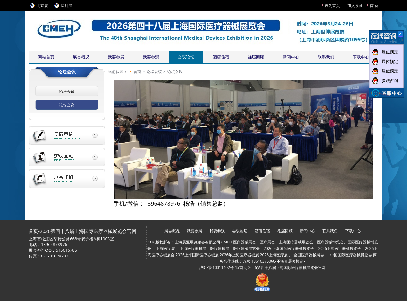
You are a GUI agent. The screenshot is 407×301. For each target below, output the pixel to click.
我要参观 (151, 57)
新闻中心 (291, 57)
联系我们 (326, 57)
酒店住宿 (221, 57)
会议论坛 (186, 57)
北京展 (42, 5)
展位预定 (390, 52)
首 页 (374, 5)
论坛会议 (66, 91)
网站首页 (46, 57)
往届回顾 (256, 57)
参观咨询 (390, 80)
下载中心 (361, 57)
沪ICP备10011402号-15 (219, 267)
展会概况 (81, 57)
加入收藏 (354, 5)
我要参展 (116, 57)
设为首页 (332, 5)
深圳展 (66, 5)
